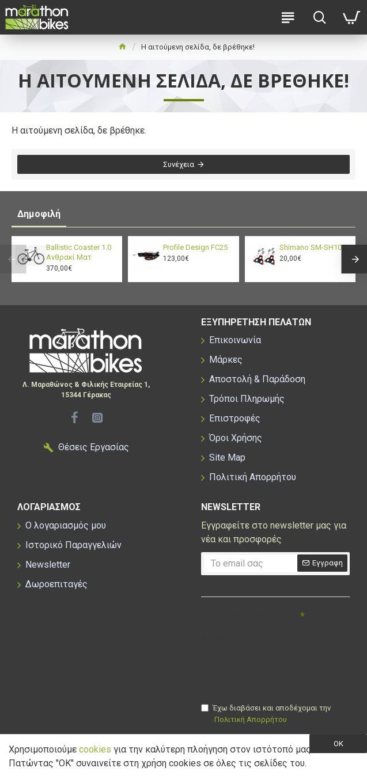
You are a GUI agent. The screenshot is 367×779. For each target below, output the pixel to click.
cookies (95, 749)
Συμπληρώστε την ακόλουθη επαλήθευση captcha (240, 626)
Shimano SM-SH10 (310, 247)
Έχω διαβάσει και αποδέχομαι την (266, 714)
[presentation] (281, 666)
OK (338, 743)
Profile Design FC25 (195, 247)
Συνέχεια (178, 164)
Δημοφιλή (38, 213)
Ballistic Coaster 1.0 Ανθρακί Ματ (78, 252)
